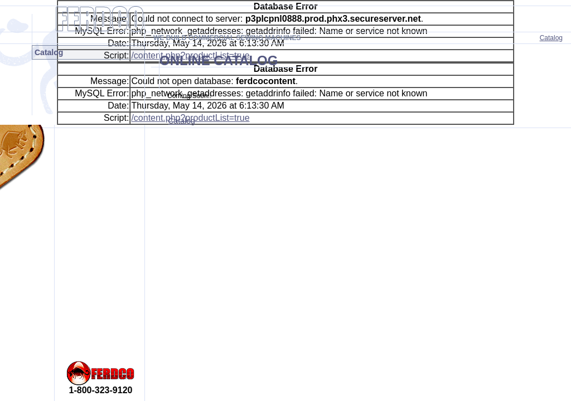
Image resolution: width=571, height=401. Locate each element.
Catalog (551, 38)
